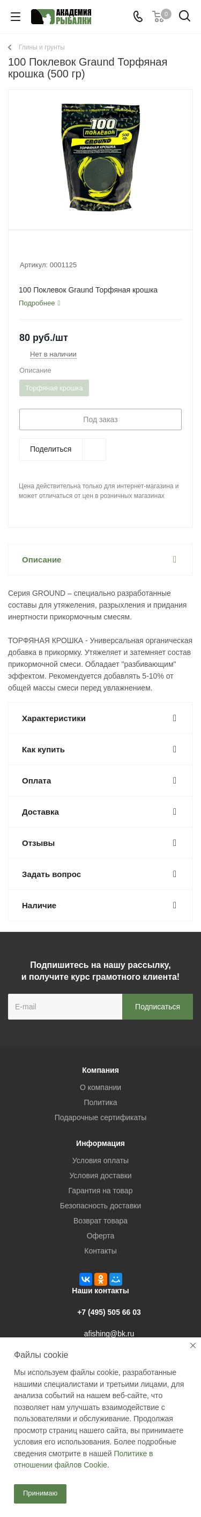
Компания (100, 1070)
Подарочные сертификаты (101, 1117)
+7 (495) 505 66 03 (109, 1312)
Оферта (101, 1235)
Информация (100, 1143)
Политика (100, 1102)
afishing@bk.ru (109, 1333)
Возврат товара (100, 1220)
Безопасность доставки (101, 1205)
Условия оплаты (100, 1160)
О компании (100, 1087)
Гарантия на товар (101, 1190)
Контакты (100, 1251)
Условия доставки (100, 1175)
